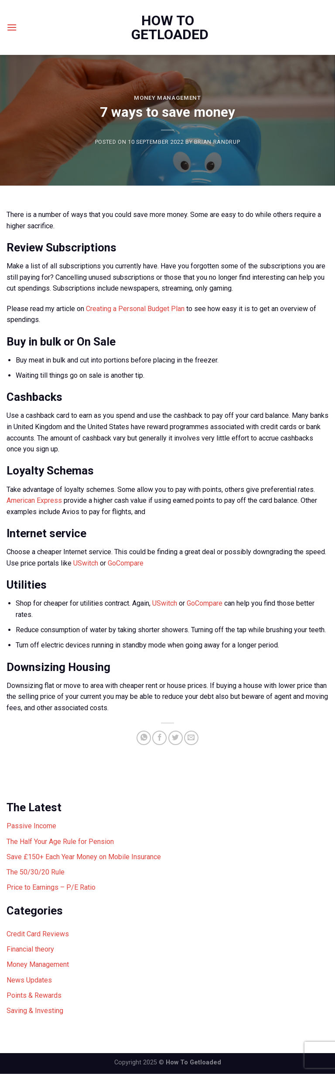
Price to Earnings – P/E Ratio (51, 887)
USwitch (85, 563)
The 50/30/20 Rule (36, 872)
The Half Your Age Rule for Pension (60, 841)
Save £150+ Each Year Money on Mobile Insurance (84, 857)
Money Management (167, 98)
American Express (34, 500)
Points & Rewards (34, 995)
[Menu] (12, 27)
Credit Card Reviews (38, 934)
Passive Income (31, 826)
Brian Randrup (217, 142)
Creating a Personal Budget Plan (135, 309)
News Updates (29, 980)
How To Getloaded (167, 27)
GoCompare (126, 563)
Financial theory (30, 949)
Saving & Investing (35, 1010)
